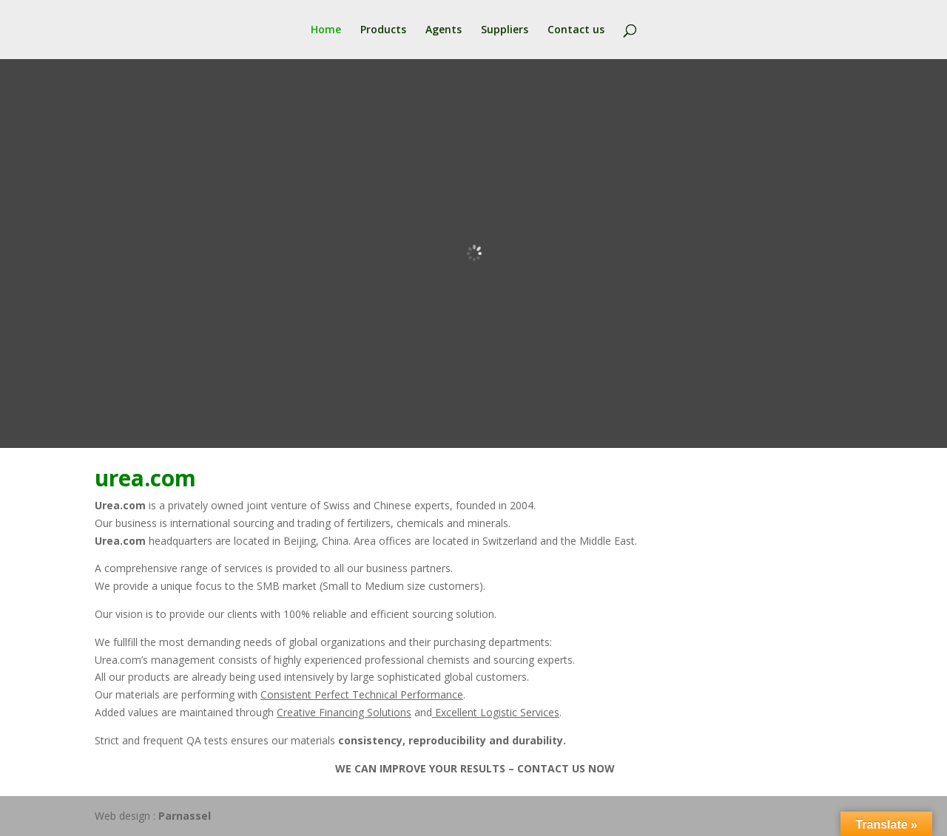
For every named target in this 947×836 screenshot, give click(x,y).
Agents (443, 30)
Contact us (575, 30)
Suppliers (504, 30)
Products (383, 30)
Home (326, 30)
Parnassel (184, 816)
